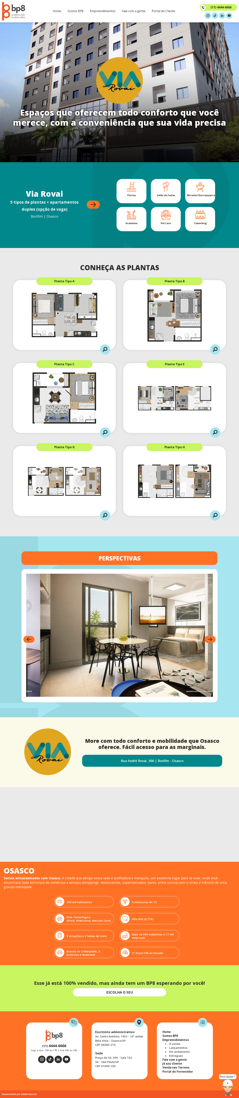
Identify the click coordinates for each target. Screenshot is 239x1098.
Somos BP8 (75, 11)
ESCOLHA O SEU (119, 992)
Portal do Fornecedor (177, 1071)
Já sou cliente (172, 1063)
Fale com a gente (133, 11)
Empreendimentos (103, 11)
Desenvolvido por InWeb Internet (19, 1094)
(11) (54, 1046)
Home (57, 11)
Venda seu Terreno (176, 1067)
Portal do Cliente (163, 11)
